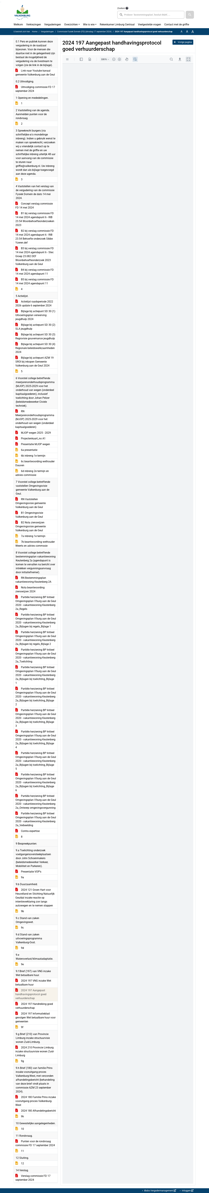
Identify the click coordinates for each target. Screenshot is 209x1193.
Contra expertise (27, 831)
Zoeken (121, 8)
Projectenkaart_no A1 (30, 438)
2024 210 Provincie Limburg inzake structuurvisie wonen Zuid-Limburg (34, 1051)
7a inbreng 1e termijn (30, 536)
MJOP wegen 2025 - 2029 (33, 432)
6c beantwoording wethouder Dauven (35, 463)
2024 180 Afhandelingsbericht (35, 1110)
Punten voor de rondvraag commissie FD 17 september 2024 (35, 1143)
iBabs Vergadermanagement (160, 1190)
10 (19, 1128)
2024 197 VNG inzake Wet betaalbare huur (33, 982)
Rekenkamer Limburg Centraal (117, 24)
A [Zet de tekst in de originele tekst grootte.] (181, 31)
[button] (190, 15)
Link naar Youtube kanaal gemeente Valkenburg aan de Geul (35, 72)
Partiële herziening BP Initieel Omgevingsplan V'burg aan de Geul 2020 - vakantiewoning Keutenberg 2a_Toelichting (35, 655)
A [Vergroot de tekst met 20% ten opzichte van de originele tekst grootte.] (187, 31)
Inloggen (187, 1190)
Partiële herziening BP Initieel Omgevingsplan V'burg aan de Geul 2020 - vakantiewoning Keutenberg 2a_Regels (35, 603)
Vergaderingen (52, 24)
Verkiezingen (33, 24)
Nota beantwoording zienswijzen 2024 (30, 589)
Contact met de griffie (176, 24)
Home (34, 31)
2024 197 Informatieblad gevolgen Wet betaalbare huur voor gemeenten (35, 1017)
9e (19, 964)
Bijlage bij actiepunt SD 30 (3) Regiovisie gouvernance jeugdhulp (35, 336)
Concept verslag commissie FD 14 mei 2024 (34, 205)
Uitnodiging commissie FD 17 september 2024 (35, 89)
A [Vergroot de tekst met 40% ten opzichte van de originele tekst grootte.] (192, 32)
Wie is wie (89, 24)
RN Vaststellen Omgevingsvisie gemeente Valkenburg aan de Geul (30, 503)
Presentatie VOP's (28, 871)
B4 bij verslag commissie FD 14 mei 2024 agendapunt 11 (34, 271)
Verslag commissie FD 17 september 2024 (32, 1177)
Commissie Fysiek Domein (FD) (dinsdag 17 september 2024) (84, 31)
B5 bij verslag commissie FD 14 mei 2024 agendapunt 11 (34, 281)
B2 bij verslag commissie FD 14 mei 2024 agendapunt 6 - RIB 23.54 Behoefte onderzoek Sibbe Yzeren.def (34, 236)
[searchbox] (150, 15)
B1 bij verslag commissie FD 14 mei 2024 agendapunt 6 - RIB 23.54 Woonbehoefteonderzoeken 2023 (34, 219)
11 (19, 1151)
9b (19, 911)
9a (19, 877)
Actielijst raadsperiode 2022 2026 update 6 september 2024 (34, 303)
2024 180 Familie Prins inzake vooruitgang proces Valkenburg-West (35, 1101)
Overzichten (71, 24)
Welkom (18, 24)
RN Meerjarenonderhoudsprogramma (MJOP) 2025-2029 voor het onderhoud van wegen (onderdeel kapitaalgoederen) (34, 419)
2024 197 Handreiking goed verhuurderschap (34, 1005)
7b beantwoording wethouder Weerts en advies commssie (35, 543)
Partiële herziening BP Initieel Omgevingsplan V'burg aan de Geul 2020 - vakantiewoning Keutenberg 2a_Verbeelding (35, 819)
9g (19, 1061)
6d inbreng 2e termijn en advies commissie (32, 473)
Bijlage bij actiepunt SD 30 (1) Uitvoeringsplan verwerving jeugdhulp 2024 (35, 315)
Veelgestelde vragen (149, 24)
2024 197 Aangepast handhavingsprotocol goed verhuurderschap (30, 994)
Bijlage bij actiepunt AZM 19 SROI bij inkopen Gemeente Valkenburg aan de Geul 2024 (34, 361)
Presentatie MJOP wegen (32, 444)
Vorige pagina (183, 42)
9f (19, 1027)
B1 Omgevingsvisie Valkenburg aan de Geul (29, 514)
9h (19, 1116)
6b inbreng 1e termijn (30, 455)
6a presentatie (26, 449)
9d (19, 947)
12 (19, 1163)
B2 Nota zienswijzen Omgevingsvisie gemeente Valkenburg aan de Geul (30, 526)
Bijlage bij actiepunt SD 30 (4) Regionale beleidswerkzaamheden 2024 (35, 348)
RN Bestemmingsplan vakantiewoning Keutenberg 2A (33, 579)
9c (19, 927)
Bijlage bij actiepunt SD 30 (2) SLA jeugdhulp (35, 326)
